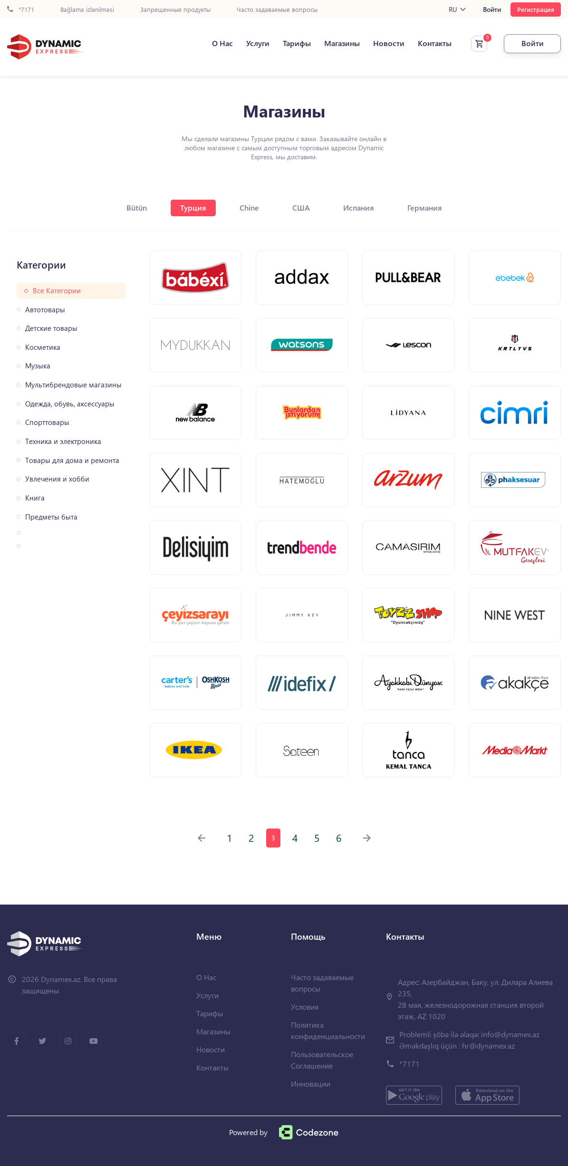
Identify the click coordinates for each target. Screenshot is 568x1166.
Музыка (37, 365)
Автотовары (45, 309)
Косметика (42, 347)
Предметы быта (51, 516)
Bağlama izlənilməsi (87, 9)
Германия (424, 207)
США (301, 207)
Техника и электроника (63, 441)
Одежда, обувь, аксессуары (70, 403)
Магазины (342, 43)
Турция (193, 207)
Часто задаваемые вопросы (277, 9)
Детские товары (51, 328)
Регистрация (535, 9)
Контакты (435, 43)
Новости (388, 43)
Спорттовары (47, 422)
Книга (35, 497)
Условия (304, 1007)
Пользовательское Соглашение (322, 1059)
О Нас (222, 43)
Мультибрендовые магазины (73, 384)
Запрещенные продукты (175, 9)
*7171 (20, 9)
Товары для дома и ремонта (72, 460)
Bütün (136, 207)
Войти (492, 9)
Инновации (310, 1084)
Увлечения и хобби (57, 478)
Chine (249, 207)
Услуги (258, 43)
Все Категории (57, 290)
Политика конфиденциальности (328, 1030)
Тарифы (297, 43)
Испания (358, 207)
